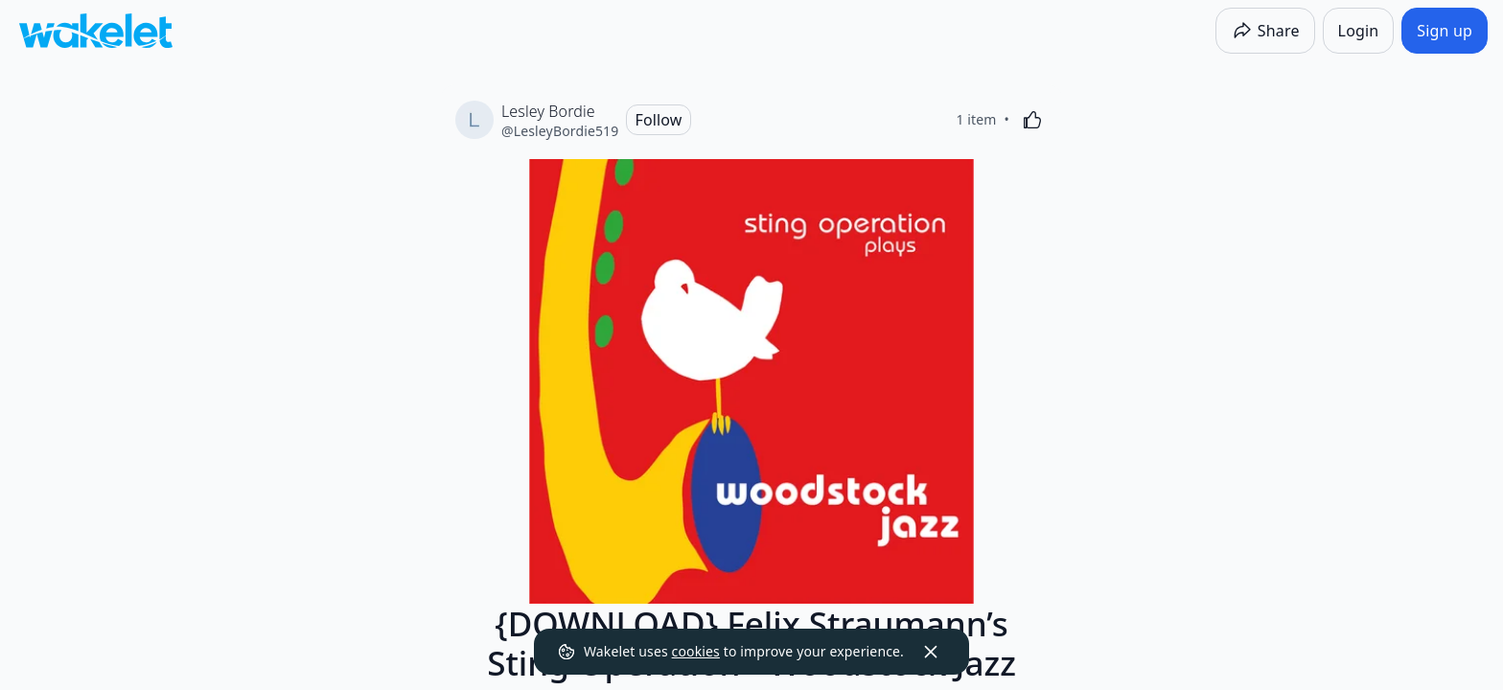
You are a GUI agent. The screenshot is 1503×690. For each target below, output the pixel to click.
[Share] (1265, 31)
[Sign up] (1444, 31)
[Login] (1359, 31)
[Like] (1032, 119)
